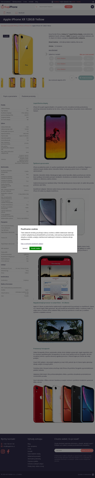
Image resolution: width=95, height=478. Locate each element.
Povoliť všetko (35, 248)
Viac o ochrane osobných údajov (32, 244)
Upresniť (25, 248)
